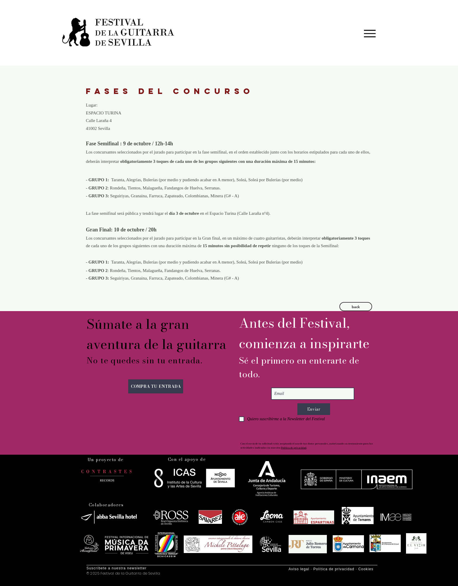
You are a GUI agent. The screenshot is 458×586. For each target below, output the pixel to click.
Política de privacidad (293, 448)
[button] (355, 306)
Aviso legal (299, 569)
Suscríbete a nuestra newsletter (116, 568)
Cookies (366, 569)
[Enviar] (313, 409)
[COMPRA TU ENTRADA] (155, 386)
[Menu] (369, 33)
